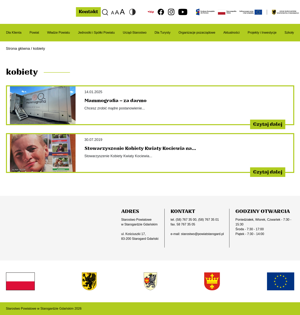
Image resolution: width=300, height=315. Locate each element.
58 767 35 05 (186, 224)
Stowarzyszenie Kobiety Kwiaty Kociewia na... (140, 148)
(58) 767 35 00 (186, 219)
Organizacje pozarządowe (197, 32)
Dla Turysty (162, 32)
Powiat (34, 32)
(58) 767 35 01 (208, 219)
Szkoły (289, 32)
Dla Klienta (13, 32)
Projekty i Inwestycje (262, 32)
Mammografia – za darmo (115, 101)
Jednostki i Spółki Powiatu (96, 32)
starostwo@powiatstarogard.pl (202, 234)
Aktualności (231, 32)
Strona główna (18, 48)
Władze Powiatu (58, 32)
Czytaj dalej (267, 124)
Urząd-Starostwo (135, 32)
